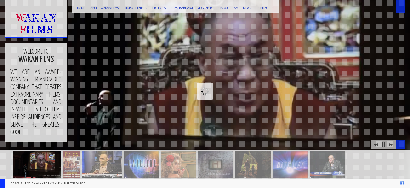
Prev (375, 145)
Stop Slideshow (383, 145)
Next (391, 145)
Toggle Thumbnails (400, 144)
